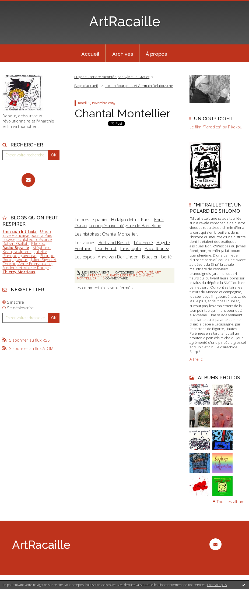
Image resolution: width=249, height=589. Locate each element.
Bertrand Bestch (114, 242)
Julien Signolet (43, 259)
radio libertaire (123, 275)
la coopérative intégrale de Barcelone (125, 225)
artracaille (97, 275)
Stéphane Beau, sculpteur (26, 249)
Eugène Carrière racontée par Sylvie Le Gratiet (111, 76)
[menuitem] (90, 53)
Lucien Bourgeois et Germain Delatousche (139, 85)
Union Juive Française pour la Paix (27, 233)
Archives (122, 54)
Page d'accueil (86, 85)
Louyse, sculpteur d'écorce (27, 239)
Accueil (90, 54)
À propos (156, 54)
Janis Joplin (130, 248)
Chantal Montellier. (120, 234)
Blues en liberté (157, 257)
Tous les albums (232, 501)
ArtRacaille (124, 21)
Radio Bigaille (15, 247)
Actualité (144, 272)
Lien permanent (93, 272)
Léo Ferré (143, 242)
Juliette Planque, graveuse (24, 253)
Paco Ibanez (157, 248)
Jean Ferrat (106, 248)
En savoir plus (217, 585)
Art (158, 272)
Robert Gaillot (15, 243)
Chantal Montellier (122, 113)
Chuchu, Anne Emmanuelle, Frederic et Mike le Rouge (27, 265)
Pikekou (38, 243)
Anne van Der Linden (118, 257)
